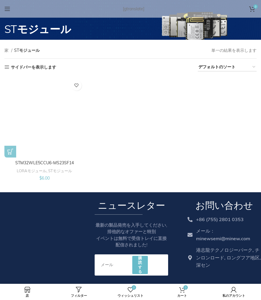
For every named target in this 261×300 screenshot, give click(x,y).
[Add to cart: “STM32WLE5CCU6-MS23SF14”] (10, 152)
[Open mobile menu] (7, 9)
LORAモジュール (31, 170)
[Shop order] (227, 67)
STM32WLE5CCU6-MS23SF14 (44, 162)
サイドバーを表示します (33, 67)
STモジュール (60, 170)
